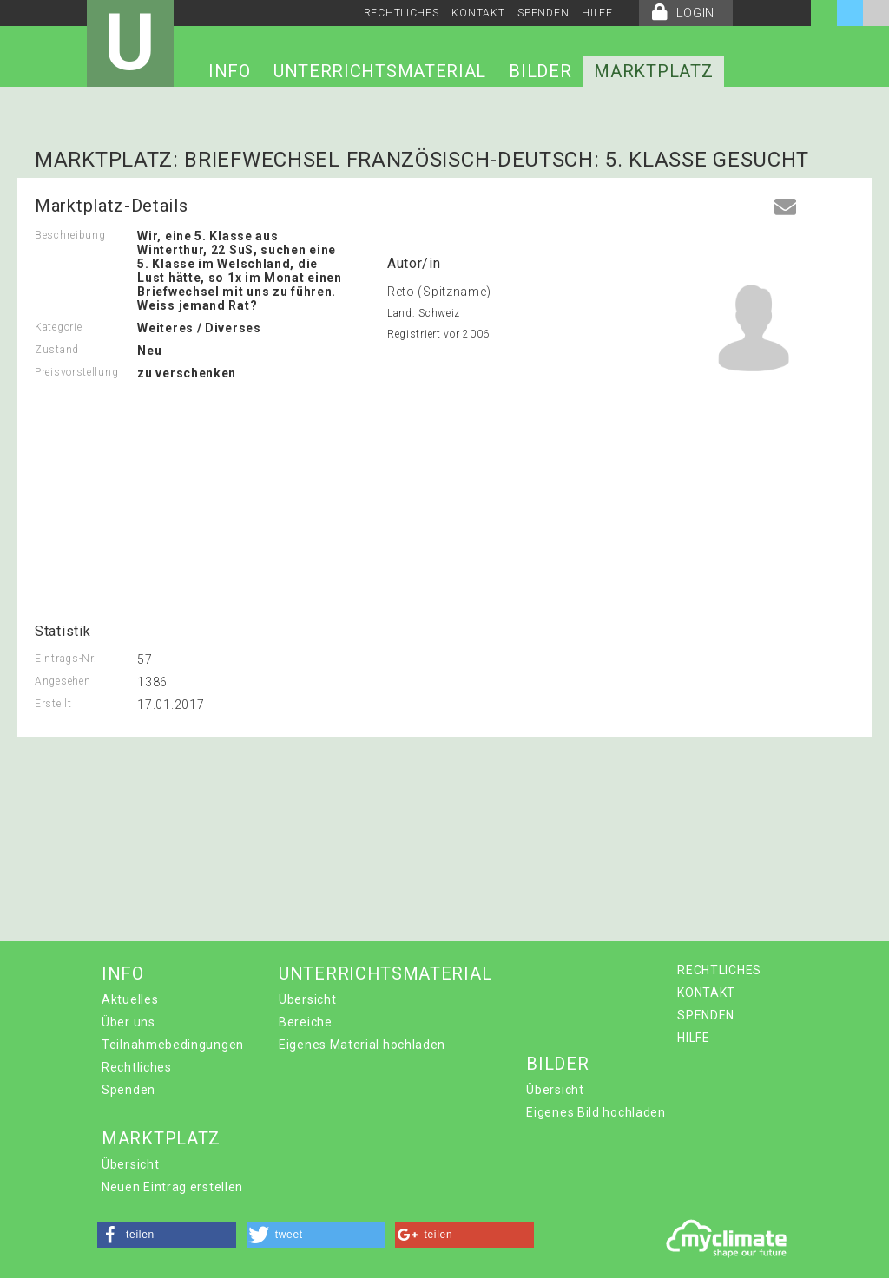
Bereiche (306, 1022)
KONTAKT (477, 13)
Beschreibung (70, 235)
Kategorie (58, 327)
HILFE (597, 13)
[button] (166, 1235)
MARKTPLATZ (653, 71)
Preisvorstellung (76, 372)
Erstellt (53, 704)
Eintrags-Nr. (65, 658)
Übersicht (307, 999)
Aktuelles (130, 999)
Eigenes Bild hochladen (595, 1112)
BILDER (540, 71)
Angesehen (62, 681)
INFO (229, 71)
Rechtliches (137, 1067)
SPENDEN (543, 13)
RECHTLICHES (401, 13)
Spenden (128, 1090)
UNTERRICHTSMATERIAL (379, 71)
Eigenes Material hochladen (362, 1045)
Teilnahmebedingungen (173, 1045)
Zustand (57, 350)
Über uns (128, 1022)
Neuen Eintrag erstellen (172, 1187)
